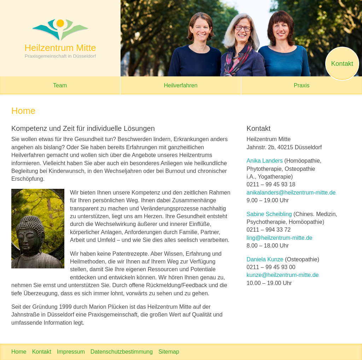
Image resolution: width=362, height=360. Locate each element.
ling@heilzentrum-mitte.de (280, 238)
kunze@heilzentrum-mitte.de (283, 275)
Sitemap (168, 352)
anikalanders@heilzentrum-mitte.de (291, 193)
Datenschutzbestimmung (121, 352)
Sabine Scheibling (269, 214)
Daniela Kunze (265, 259)
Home (19, 352)
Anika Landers (265, 161)
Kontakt (41, 352)
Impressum (71, 352)
